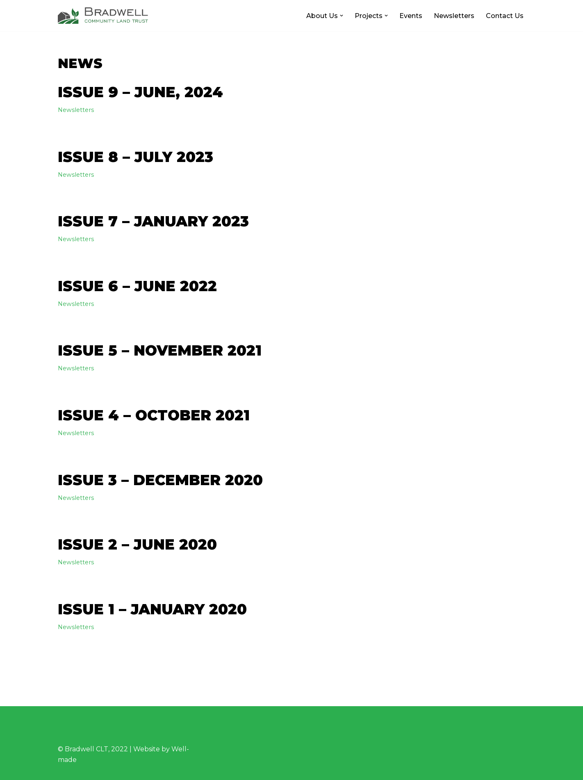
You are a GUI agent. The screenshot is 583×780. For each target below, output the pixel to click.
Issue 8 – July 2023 (135, 157)
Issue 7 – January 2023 (153, 221)
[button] (341, 15)
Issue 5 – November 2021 (160, 350)
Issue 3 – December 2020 (160, 480)
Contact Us (505, 16)
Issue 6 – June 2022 (137, 286)
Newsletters (454, 16)
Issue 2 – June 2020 (137, 544)
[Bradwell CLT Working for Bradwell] (103, 15)
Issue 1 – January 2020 (152, 609)
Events (410, 16)
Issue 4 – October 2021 (154, 415)
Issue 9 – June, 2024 (140, 92)
